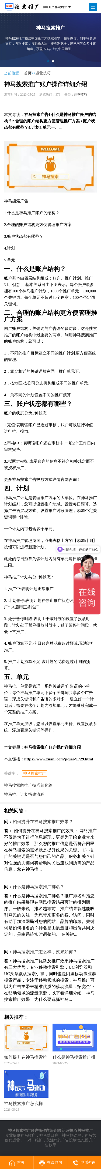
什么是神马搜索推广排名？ (38, 886)
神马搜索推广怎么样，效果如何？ (45, 951)
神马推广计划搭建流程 (24, 794)
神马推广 (28, 1135)
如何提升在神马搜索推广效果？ (43, 821)
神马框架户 (71, 1135)
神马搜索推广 (34, 773)
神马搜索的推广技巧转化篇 (28, 785)
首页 (28, 73)
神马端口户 (48, 1135)
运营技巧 (43, 73)
